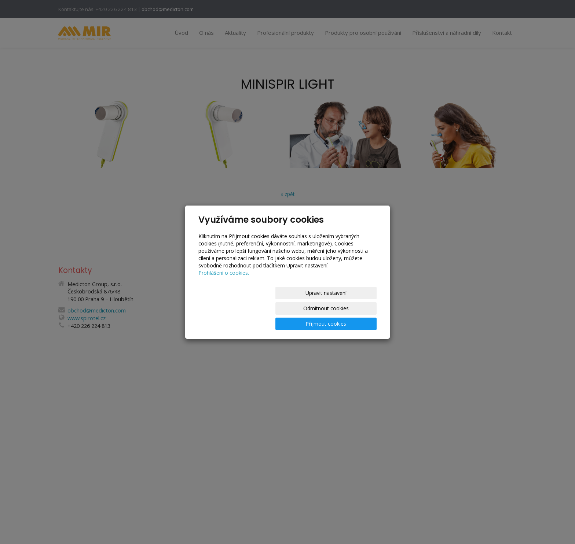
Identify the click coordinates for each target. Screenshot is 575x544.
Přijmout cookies (348, 308)
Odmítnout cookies (288, 308)
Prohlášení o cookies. (223, 288)
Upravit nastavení (227, 308)
